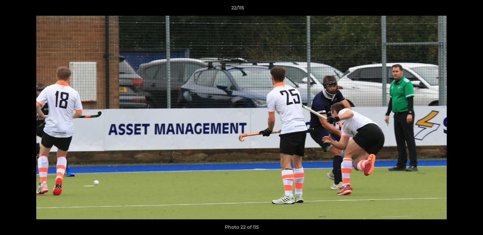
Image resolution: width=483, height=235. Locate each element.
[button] (455, 9)
